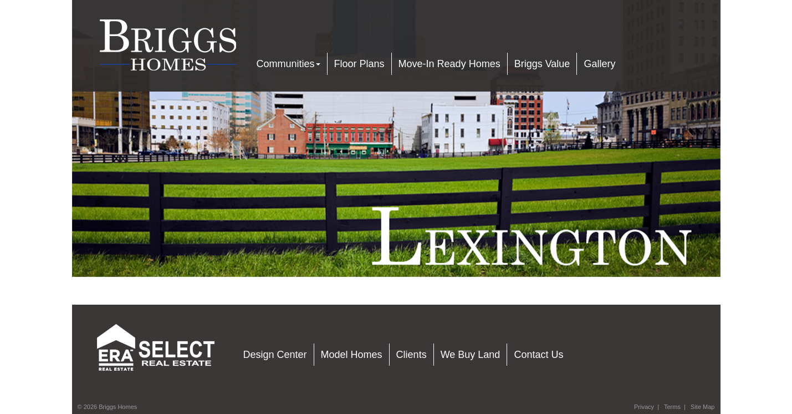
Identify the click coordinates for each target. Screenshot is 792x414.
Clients (411, 354)
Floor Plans (359, 63)
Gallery (599, 63)
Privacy (644, 406)
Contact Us (538, 354)
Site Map (702, 406)
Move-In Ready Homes (449, 63)
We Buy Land (470, 354)
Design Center (275, 354)
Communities (288, 63)
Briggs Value (542, 63)
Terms (672, 406)
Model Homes (351, 354)
